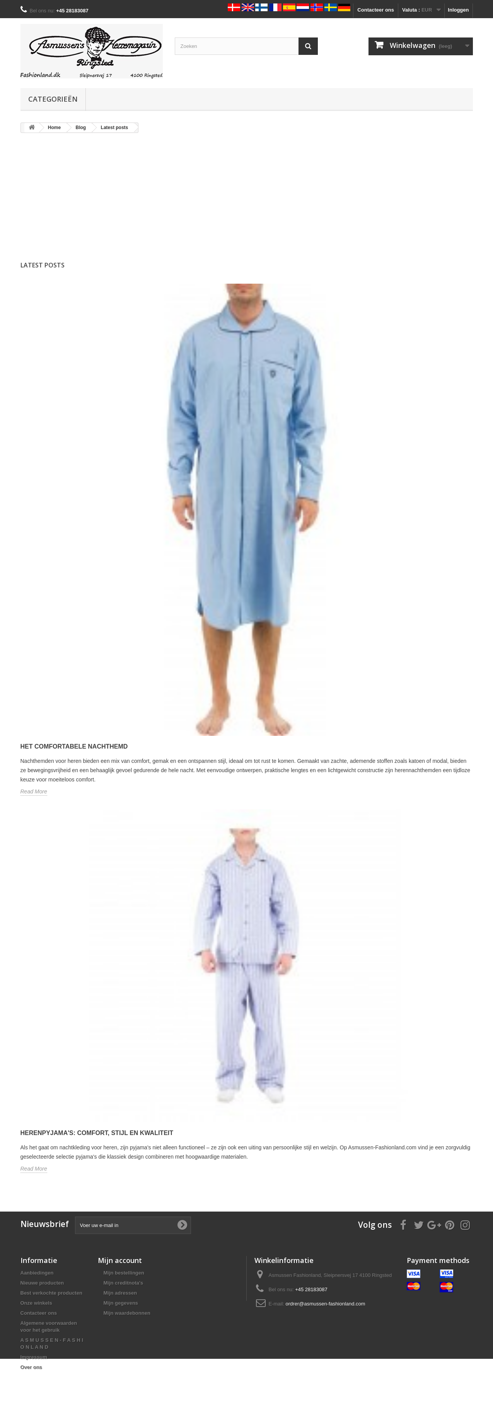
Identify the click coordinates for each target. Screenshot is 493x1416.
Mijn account (120, 1260)
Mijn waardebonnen (127, 1313)
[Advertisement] (246, 199)
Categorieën (53, 99)
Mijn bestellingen (124, 1273)
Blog (81, 127)
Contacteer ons (375, 10)
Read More (33, 791)
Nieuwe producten (42, 1283)
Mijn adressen (120, 1293)
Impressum (33, 1357)
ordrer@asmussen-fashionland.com (325, 1304)
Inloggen (458, 10)
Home (54, 127)
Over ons (31, 1367)
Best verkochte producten (51, 1293)
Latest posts (114, 127)
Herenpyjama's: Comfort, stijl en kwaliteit (97, 1133)
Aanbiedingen (37, 1273)
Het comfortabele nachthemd (74, 746)
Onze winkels (36, 1303)
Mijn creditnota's (123, 1283)
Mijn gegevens (121, 1303)
